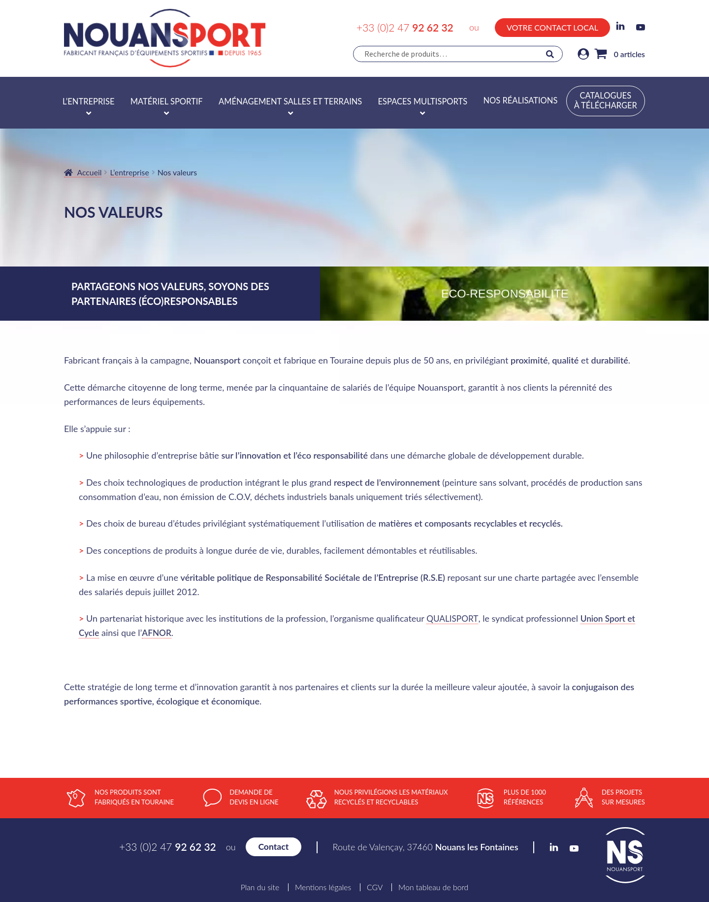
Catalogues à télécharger (605, 100)
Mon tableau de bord (433, 887)
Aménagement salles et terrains (290, 101)
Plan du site (260, 887)
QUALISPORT (453, 618)
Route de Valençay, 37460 (425, 847)
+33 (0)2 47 (404, 27)
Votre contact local (552, 27)
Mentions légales (323, 887)
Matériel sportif (166, 101)
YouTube (640, 27)
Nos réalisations (520, 100)
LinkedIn (620, 26)
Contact (273, 846)
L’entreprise (88, 101)
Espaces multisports (423, 101)
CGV (375, 887)
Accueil (89, 172)
